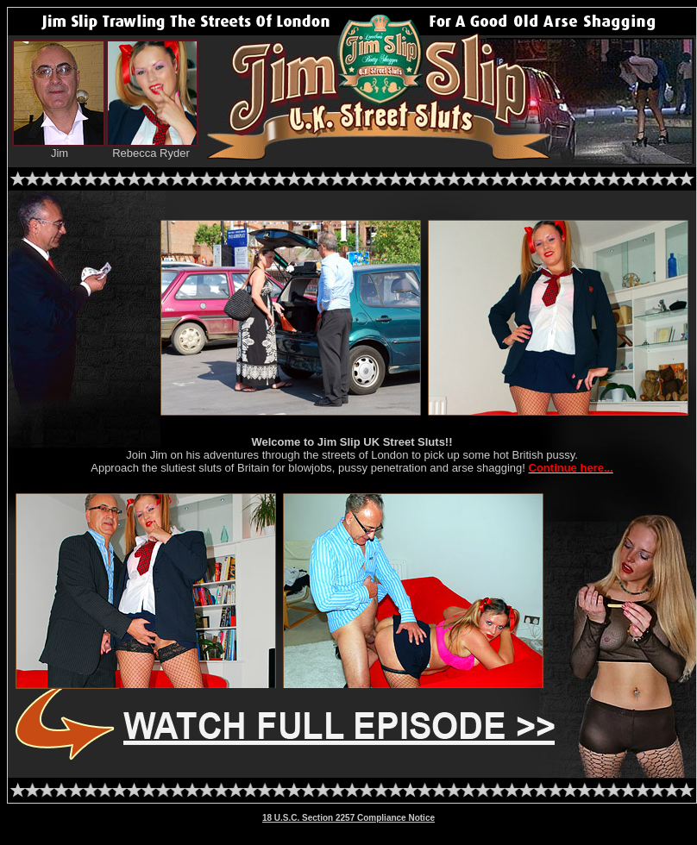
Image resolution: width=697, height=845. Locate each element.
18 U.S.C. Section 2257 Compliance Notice (348, 818)
